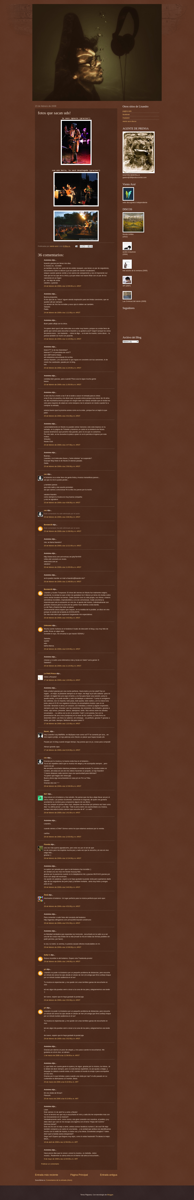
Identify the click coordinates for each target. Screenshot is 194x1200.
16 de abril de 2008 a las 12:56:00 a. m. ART (61, 1142)
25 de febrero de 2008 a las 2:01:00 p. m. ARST (62, 416)
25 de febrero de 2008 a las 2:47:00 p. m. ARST (62, 445)
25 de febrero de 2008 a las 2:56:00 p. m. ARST (62, 466)
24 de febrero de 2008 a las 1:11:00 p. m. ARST (62, 313)
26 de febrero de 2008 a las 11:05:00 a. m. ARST (62, 567)
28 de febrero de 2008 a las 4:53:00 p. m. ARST (62, 906)
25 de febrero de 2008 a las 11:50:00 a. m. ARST (62, 385)
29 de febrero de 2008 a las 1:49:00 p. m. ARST (62, 961)
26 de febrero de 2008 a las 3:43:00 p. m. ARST (62, 618)
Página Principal (79, 1174)
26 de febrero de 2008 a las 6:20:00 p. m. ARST (62, 649)
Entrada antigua (108, 1174)
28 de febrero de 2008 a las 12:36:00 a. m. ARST (62, 786)
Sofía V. (47, 955)
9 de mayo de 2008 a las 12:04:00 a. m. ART (61, 1159)
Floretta (47, 844)
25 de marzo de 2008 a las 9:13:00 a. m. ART (61, 1099)
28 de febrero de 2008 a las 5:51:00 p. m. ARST (62, 923)
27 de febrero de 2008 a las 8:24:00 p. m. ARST (62, 750)
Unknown (48, 625)
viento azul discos (129, 121)
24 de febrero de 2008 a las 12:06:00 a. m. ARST (62, 286)
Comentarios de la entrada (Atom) (59, 1180)
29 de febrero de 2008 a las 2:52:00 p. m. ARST (62, 1000)
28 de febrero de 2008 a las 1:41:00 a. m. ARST (62, 813)
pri (45, 969)
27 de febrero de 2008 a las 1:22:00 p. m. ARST (62, 724)
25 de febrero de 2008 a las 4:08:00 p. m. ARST (62, 503)
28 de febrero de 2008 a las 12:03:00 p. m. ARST (62, 837)
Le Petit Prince (50, 673)
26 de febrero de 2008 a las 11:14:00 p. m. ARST (62, 666)
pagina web (127, 111)
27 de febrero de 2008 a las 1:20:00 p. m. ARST (62, 680)
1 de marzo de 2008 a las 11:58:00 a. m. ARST (62, 1055)
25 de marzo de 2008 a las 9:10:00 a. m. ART (61, 1082)
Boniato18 (48, 525)
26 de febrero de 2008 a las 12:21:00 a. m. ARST (62, 546)
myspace (126, 118)
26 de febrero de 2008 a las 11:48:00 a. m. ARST (62, 582)
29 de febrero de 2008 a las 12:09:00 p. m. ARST (62, 947)
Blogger (110, 1195)
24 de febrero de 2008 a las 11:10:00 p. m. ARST (62, 339)
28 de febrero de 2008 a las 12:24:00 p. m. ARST (62, 858)
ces (45, 474)
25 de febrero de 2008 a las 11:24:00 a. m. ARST (62, 368)
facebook (126, 114)
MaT (45, 794)
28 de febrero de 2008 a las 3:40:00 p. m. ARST (62, 887)
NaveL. (47, 731)
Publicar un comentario (50, 1164)
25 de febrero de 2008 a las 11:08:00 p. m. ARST (62, 531)
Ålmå (46, 895)
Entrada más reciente (46, 1174)
